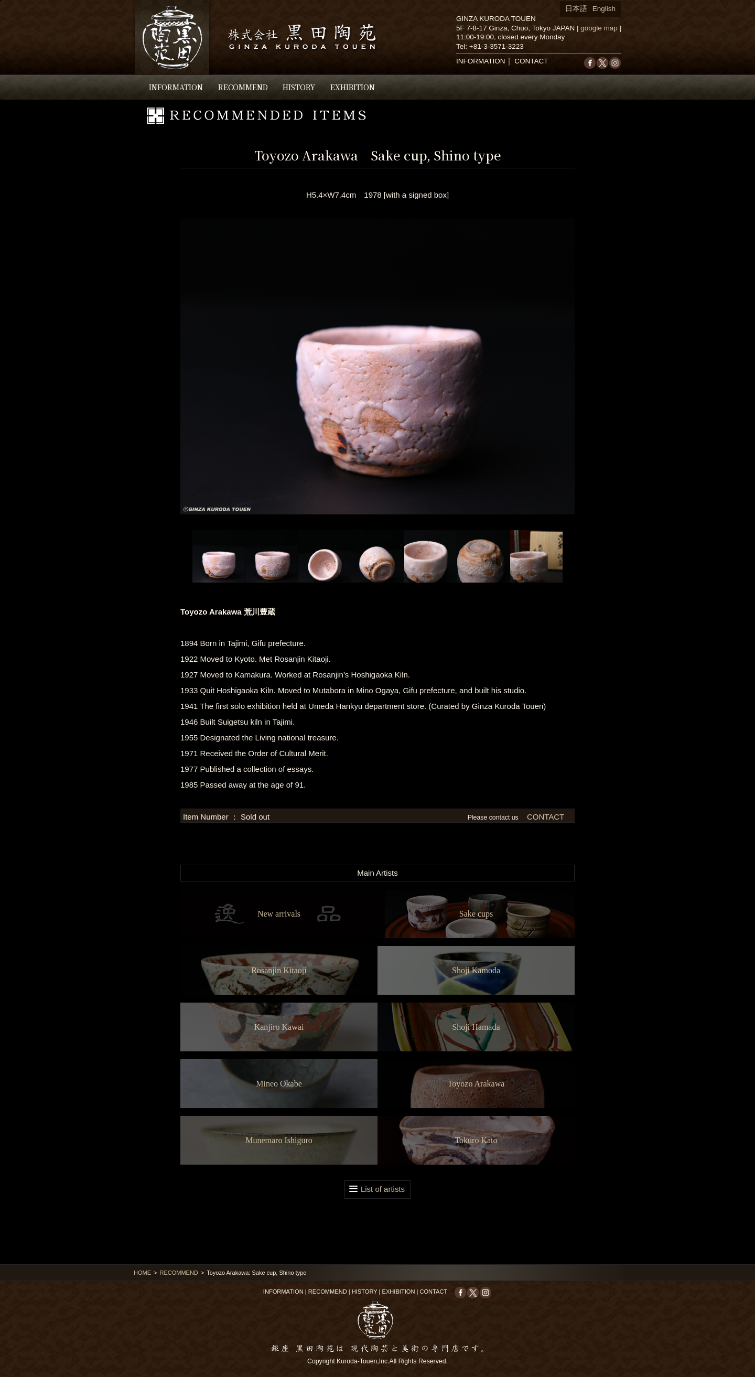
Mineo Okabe (279, 1083)
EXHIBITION (352, 87)
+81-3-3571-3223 (496, 46)
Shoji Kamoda (476, 970)
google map (599, 28)
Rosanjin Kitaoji (278, 970)
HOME (142, 1273)
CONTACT (531, 61)
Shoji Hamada (476, 1027)
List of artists (383, 1189)
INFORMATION (176, 87)
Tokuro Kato (476, 1140)
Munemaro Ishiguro (278, 1140)
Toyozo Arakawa (476, 1083)
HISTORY (299, 87)
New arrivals (278, 913)
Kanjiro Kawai (279, 1027)
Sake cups (476, 913)
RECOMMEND (243, 87)
